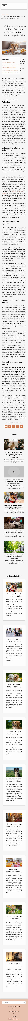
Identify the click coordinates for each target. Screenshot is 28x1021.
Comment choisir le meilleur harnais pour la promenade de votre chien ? (14, 507)
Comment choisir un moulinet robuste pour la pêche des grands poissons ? (14, 481)
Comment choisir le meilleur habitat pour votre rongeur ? (14, 532)
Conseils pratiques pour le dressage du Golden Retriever (14, 733)
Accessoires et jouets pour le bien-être (10, 72)
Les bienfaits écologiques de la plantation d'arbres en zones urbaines (14, 556)
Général (14, 1016)
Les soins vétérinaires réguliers (9, 67)
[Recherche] (14, 1002)
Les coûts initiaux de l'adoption (8, 62)
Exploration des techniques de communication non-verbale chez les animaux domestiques (14, 455)
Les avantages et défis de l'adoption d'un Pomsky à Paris (14, 966)
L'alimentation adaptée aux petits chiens (10, 65)
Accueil (2, 15)
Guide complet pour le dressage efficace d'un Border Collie (14, 781)
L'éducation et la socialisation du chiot (10, 70)
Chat (14, 1014)
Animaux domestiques (14, 1006)
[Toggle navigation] (4, 6)
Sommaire (6, 60)
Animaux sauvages (14, 1011)
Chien (7, 15)
